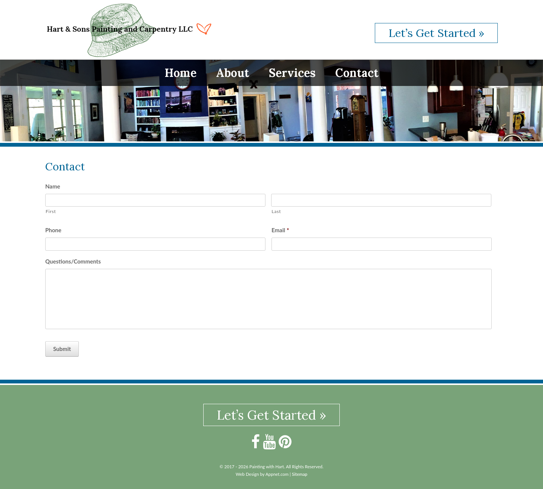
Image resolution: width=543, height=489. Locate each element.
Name (52, 186)
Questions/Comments (73, 261)
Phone (53, 230)
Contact (357, 73)
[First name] (155, 200)
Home (180, 73)
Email (280, 230)
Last (276, 211)
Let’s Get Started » (436, 33)
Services (292, 73)
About (232, 73)
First (51, 211)
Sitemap (299, 474)
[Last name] (381, 200)
